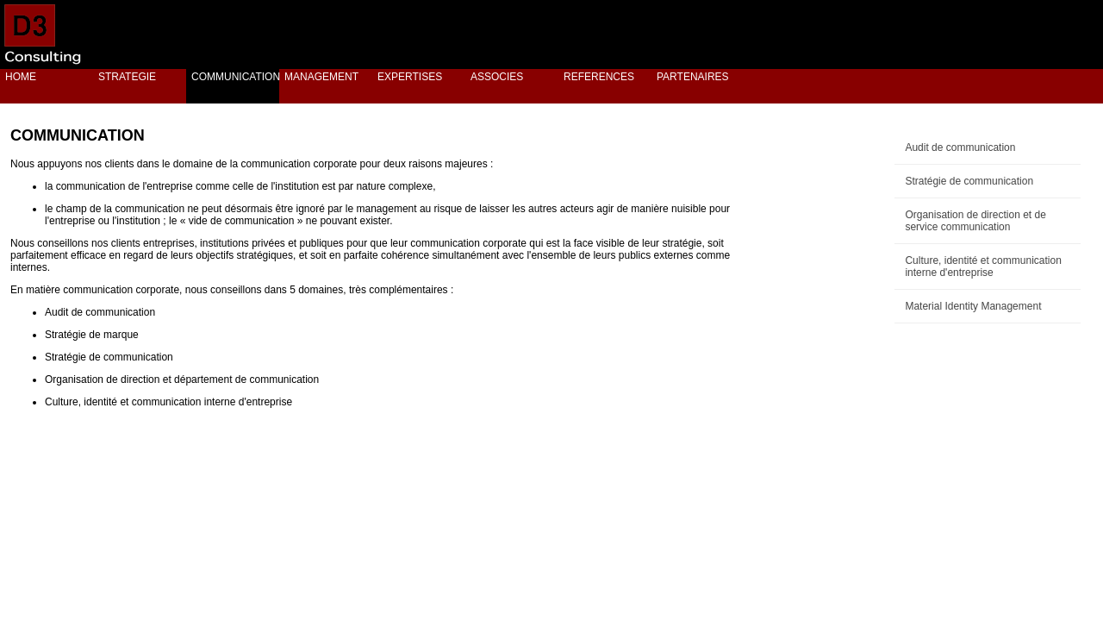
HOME (20, 77)
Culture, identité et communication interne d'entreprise (983, 266)
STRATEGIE (127, 77)
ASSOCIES (496, 77)
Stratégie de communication (969, 181)
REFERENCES (599, 77)
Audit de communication (960, 147)
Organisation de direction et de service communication (975, 221)
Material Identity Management (973, 306)
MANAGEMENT (321, 77)
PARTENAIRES (693, 77)
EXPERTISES (409, 77)
